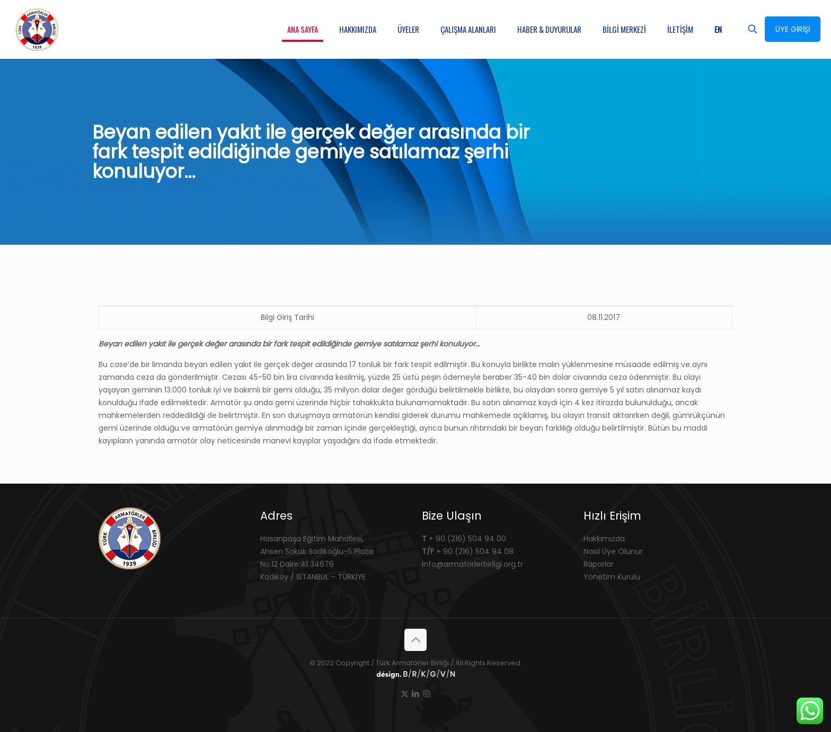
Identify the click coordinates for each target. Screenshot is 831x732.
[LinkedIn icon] (416, 693)
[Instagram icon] (427, 693)
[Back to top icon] (415, 640)
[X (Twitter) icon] (405, 693)
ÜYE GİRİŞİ (792, 29)
